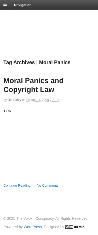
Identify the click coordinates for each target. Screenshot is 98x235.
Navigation (22, 5)
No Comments (48, 185)
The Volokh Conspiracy (40, 16)
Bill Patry (14, 100)
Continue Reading (17, 185)
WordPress (33, 227)
